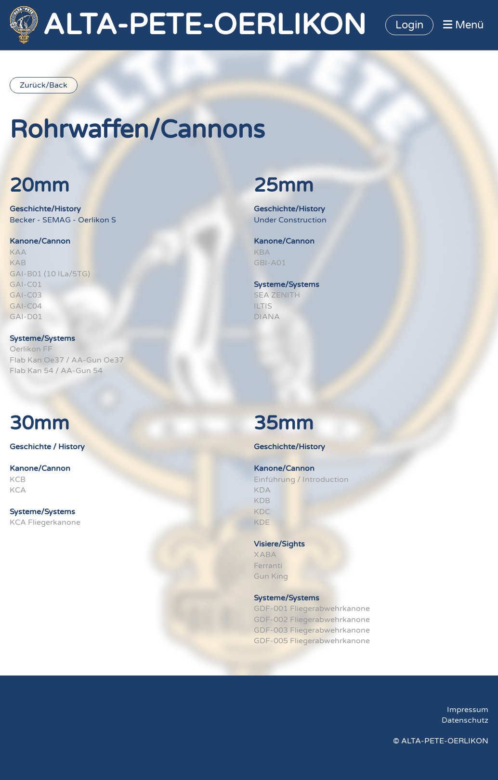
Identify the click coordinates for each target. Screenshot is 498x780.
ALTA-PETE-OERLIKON (204, 25)
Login (409, 25)
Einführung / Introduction (301, 479)
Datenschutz (465, 720)
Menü (463, 25)
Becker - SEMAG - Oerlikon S (63, 220)
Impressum (467, 710)
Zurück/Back (43, 85)
